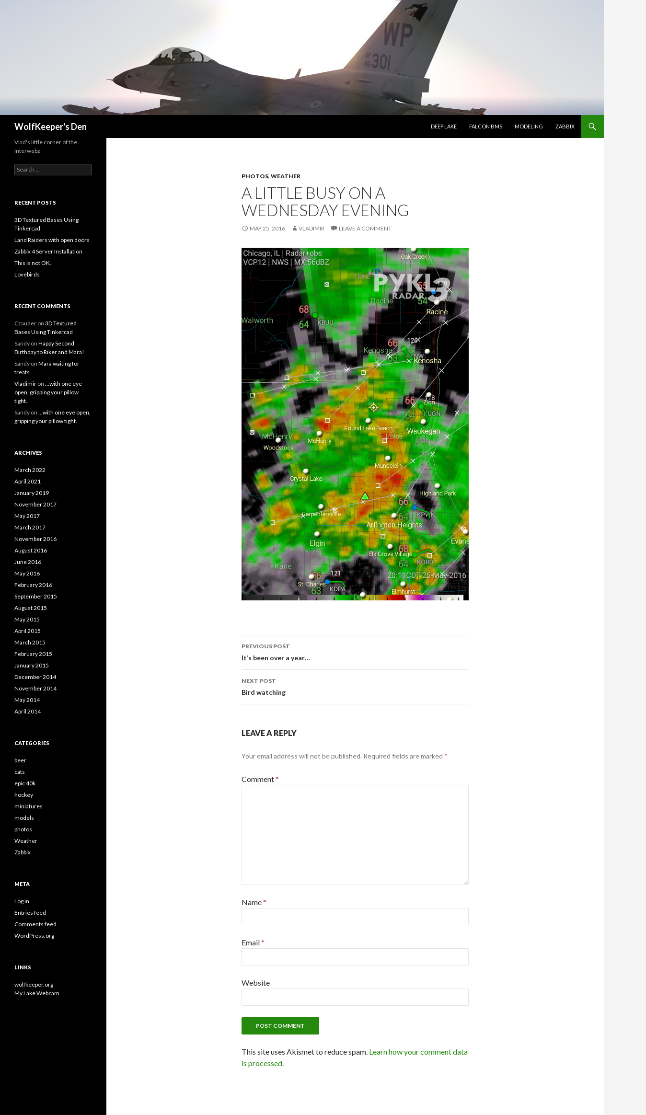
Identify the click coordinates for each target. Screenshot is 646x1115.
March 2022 (30, 469)
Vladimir (311, 228)
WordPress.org (34, 935)
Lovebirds (27, 274)
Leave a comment (365, 228)
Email (253, 942)
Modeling (529, 126)
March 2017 (30, 527)
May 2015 (27, 619)
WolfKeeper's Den (50, 126)
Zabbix (565, 126)
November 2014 (35, 688)
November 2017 (35, 504)
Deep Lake (444, 126)
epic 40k (24, 783)
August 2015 (30, 607)
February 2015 (33, 653)
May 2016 (27, 573)
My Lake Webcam (36, 993)
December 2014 (35, 676)
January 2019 (31, 492)
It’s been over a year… (355, 651)
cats (19, 771)
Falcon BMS (485, 126)
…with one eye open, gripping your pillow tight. (48, 392)
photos (255, 176)
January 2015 (31, 665)
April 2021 (27, 481)
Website (256, 982)
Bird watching (355, 685)
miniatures (28, 806)
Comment (260, 778)
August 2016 (30, 550)
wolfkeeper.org (33, 984)
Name (254, 902)
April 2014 (27, 711)
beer (20, 760)
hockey (23, 794)
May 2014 (27, 699)
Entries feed (30, 912)
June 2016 (27, 561)
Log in (21, 901)
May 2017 (27, 515)
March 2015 (30, 642)
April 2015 (27, 630)
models (24, 817)
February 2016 (33, 584)
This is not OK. (32, 262)
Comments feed (35, 924)
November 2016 (35, 538)
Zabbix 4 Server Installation (48, 251)
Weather (285, 176)
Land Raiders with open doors (52, 239)
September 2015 (35, 596)
